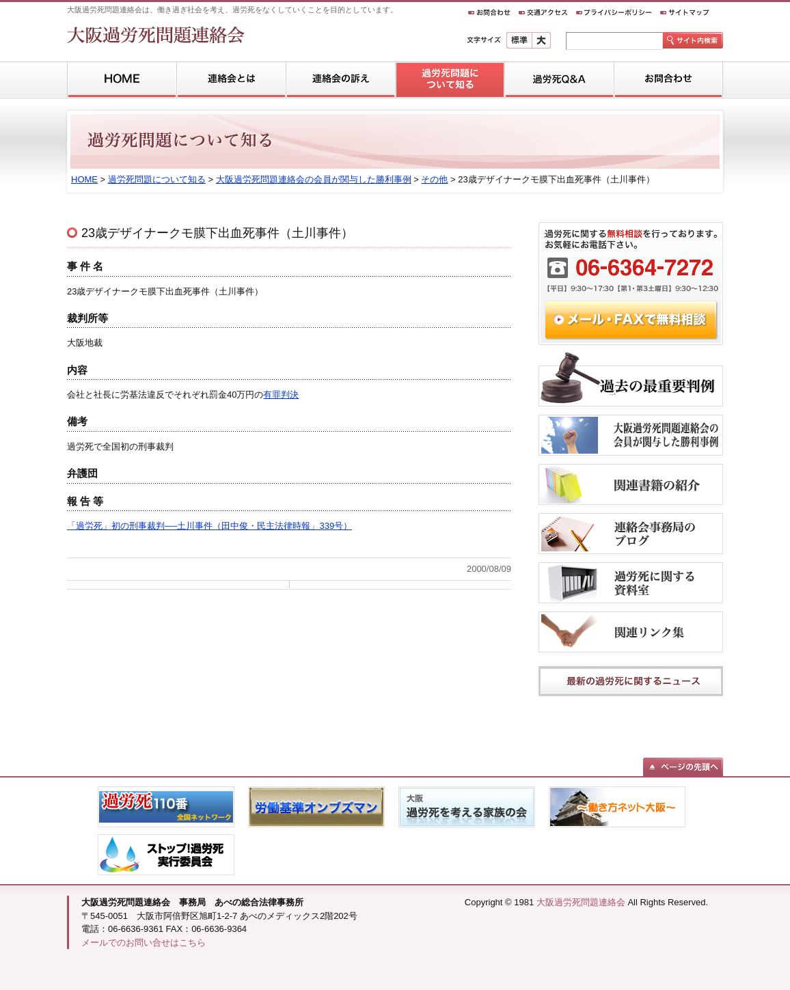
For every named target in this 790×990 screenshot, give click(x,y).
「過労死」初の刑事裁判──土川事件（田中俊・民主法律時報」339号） (209, 526)
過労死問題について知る (157, 179)
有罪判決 (281, 394)
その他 (434, 179)
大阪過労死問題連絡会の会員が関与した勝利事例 (313, 179)
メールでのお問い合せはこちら (143, 942)
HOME (84, 179)
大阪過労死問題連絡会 (580, 902)
